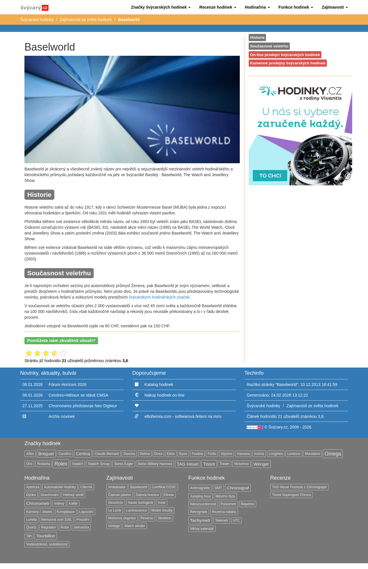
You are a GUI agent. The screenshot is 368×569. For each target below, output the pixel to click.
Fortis (212, 454)
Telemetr (221, 520)
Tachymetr (200, 520)
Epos (183, 454)
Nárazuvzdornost (203, 504)
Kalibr (73, 503)
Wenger (261, 464)
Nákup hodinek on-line (164, 395)
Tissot (209, 464)
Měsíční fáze (225, 496)
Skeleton (164, 518)
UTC (236, 520)
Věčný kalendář (202, 529)
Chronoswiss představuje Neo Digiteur (83, 405)
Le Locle (114, 510)
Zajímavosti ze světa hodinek (86, 19)
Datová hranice (147, 495)
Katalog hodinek (158, 384)
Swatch (77, 464)
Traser (224, 464)
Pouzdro (82, 520)
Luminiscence (136, 510)
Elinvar (169, 495)
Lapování (86, 512)
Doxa (158, 454)
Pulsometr (228, 504)
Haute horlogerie (141, 503)
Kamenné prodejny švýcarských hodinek (287, 63)
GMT (218, 488)
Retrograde (198, 512)
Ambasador (117, 487)
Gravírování (50, 495)
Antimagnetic (200, 488)
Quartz (31, 527)
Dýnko (31, 495)
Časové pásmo (119, 495)
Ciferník (86, 487)
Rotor (65, 527)
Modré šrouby (162, 510)
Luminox (293, 454)
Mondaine (312, 454)
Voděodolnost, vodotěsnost (47, 544)
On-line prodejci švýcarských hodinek (285, 55)
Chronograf (238, 487)
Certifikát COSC (164, 487)
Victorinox (241, 464)
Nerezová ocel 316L (56, 520)
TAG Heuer (188, 464)
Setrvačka (81, 527)
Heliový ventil (73, 495)
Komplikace (66, 512)
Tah (29, 536)
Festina (197, 454)
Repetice (247, 504)
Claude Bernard (107, 454)
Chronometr (37, 503)
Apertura (32, 487)
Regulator (48, 527)
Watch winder (134, 526)
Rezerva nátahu (224, 512)
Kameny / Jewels (39, 512)
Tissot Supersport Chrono (291, 495)
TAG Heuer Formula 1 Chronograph (299, 487)
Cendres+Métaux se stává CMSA (78, 395)
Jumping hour (200, 496)
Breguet (46, 453)
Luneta (31, 520)
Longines (276, 454)
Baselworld (138, 487)
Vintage (114, 526)
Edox (171, 454)
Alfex (30, 454)
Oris (29, 464)
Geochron (115, 503)
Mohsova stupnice (122, 518)
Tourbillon (45, 535)
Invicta (259, 454)
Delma (145, 454)
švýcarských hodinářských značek (159, 297)
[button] (161, 7)
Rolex (60, 464)
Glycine (226, 454)
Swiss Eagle (123, 464)
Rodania (43, 464)
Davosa (129, 454)
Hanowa (243, 454)
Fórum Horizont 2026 (68, 384)
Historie (257, 37)
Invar (162, 503)
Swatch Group (99, 464)
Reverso (147, 518)
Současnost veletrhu (269, 46)
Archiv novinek (62, 416)
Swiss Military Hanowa (155, 464)
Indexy (59, 503)
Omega (333, 454)
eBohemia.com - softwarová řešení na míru (182, 416)
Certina (83, 453)
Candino (64, 454)
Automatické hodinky (60, 487)
